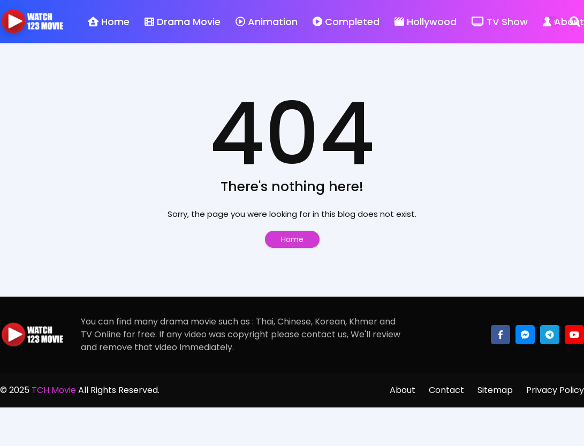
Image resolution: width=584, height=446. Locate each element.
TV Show (500, 21)
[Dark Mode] (551, 21)
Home (109, 21)
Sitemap (495, 390)
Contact (446, 390)
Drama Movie (183, 21)
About (402, 390)
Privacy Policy (555, 390)
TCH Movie (53, 390)
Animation (267, 21)
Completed (346, 21)
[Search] (575, 21)
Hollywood (426, 21)
